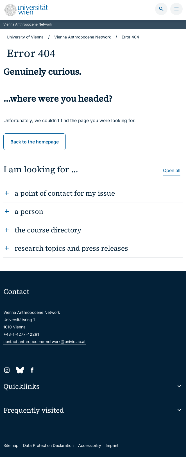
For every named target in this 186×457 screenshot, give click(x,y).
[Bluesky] (19, 370)
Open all (171, 170)
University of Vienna (25, 37)
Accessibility (89, 445)
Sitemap (11, 445)
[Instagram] (7, 370)
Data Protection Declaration (48, 445)
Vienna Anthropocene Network (27, 24)
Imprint (112, 445)
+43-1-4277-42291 (21, 334)
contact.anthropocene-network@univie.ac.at (44, 341)
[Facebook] (32, 370)
